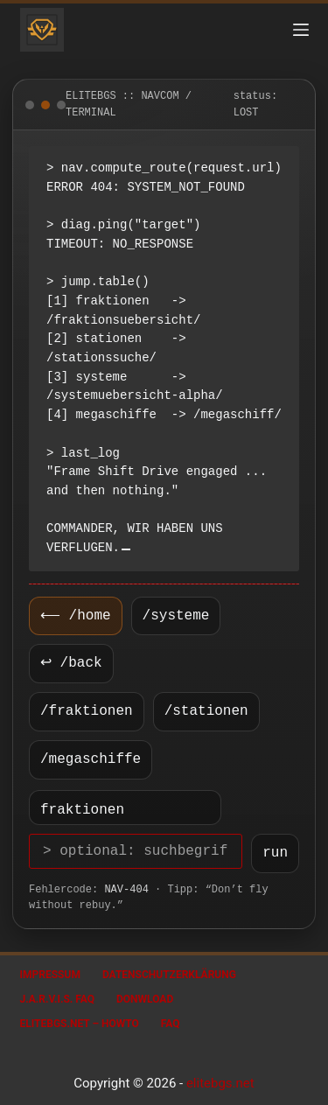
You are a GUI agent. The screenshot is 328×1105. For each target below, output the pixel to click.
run (275, 853)
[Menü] (301, 30)
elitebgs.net (220, 1083)
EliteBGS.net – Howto (79, 1024)
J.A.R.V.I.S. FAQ (57, 999)
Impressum (50, 975)
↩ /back (71, 663)
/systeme (172, 616)
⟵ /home (74, 616)
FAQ (170, 1024)
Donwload (144, 999)
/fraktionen (86, 711)
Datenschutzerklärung (169, 975)
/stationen (206, 711)
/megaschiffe (90, 759)
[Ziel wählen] (125, 807)
